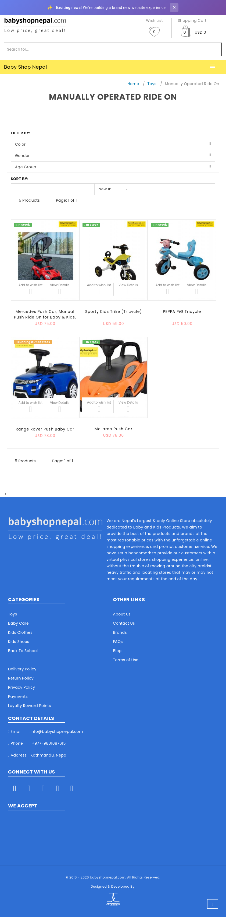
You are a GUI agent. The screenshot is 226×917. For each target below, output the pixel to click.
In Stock (23, 224)
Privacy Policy (21, 687)
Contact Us (124, 623)
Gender (22, 155)
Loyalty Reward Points (29, 705)
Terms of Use (126, 660)
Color (20, 144)
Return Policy (21, 678)
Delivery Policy (22, 669)
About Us (122, 614)
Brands (120, 632)
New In (105, 189)
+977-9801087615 (49, 743)
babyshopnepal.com (107, 877)
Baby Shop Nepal (25, 67)
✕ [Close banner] (174, 7)
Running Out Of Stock (33, 342)
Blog (117, 650)
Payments (18, 696)
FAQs (118, 641)
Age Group (25, 167)
